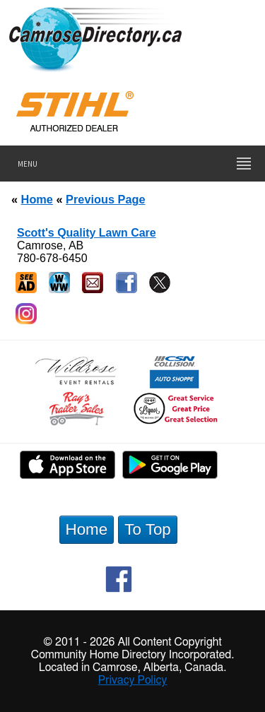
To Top (147, 529)
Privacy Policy (132, 680)
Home (37, 199)
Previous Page (105, 199)
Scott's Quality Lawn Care (86, 233)
